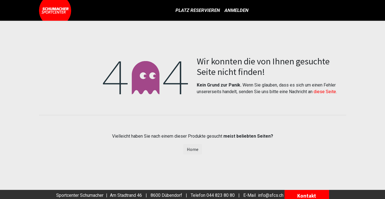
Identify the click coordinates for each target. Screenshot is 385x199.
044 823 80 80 (220, 195)
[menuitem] (197, 10)
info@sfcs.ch (270, 195)
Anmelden (236, 10)
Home (192, 149)
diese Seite (325, 91)
